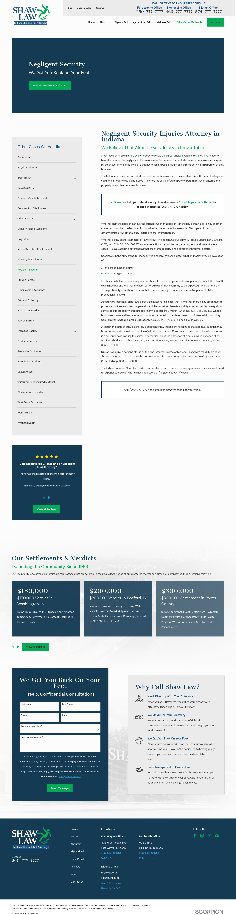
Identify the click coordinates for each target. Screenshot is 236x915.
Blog (69, 8)
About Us (76, 844)
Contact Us (77, 881)
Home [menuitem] (91, 22)
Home (74, 836)
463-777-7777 (179, 11)
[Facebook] (194, 835)
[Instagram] (202, 835)
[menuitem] (44, 157)
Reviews (99, 8)
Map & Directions (111, 852)
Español (215, 22)
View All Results (35, 646)
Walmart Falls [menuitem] (164, 22)
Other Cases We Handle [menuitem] (189, 22)
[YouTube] (217, 835)
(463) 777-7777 (148, 857)
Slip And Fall (77, 851)
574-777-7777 (208, 11)
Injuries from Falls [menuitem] (142, 22)
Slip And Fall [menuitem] (121, 22)
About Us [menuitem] (105, 22)
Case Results (84, 8)
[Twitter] (209, 835)
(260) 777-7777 (110, 857)
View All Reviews (47, 509)
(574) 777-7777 (110, 888)
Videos (75, 874)
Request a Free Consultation (50, 85)
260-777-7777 (149, 11)
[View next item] (49, 497)
